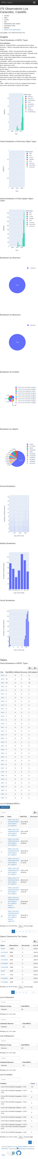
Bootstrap (21, 1148)
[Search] (10, 812)
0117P (3, 974)
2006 (2, 749)
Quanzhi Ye (11, 1146)
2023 (2, 686)
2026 (2, 675)
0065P (3, 956)
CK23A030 (4, 960)
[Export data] (35, 668)
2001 (2, 768)
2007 (2, 746)
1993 (2, 798)
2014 (2, 720)
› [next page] (36, 931)
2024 (2, 683)
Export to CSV (5, 807)
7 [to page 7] (33, 931)
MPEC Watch (7, 3)
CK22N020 (4, 963)
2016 (2, 712)
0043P (3, 971)
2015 (2, 716)
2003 (2, 760)
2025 (2, 679)
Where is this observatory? (12, 29)
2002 (2, 764)
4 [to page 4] (23, 931)
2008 (2, 742)
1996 (2, 786)
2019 (2, 701)
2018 (2, 705)
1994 (2, 794)
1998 (2, 779)
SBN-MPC (5, 1148)
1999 (2, 775)
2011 (2, 731)
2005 (2, 753)
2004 (2, 757)
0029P (3, 948)
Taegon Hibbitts (23, 1146)
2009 (2, 738)
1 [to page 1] (13, 931)
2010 (2, 735)
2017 (2, 709)
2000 (2, 772)
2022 (2, 690)
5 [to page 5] (26, 931)
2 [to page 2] (16, 931)
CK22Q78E (4, 967)
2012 (2, 727)
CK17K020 (4, 952)
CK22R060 (4, 982)
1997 (2, 783)
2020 (2, 697)
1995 (2, 790)
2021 (2, 694)
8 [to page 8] (33, 992)
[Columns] (30, 668)
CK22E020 (4, 978)
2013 (2, 723)
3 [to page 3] (19, 992)
